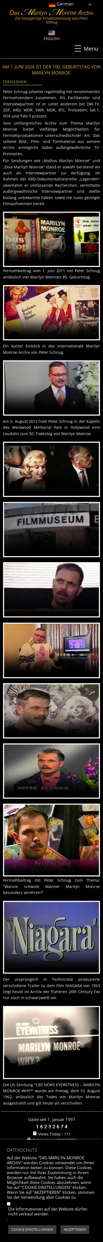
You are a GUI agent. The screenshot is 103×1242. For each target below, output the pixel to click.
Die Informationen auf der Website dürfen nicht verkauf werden (47, 1211)
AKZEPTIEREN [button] (75, 1229)
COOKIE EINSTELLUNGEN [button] (32, 1229)
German (61, 4)
